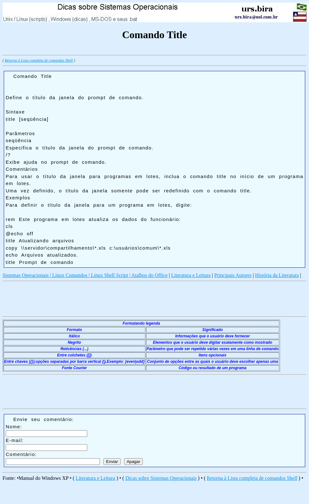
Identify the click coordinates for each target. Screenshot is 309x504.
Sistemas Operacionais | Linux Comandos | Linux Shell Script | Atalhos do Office (85, 275)
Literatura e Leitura (191, 275)
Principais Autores (233, 275)
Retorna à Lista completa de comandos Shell (39, 60)
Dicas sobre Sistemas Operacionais (160, 478)
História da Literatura (277, 275)
